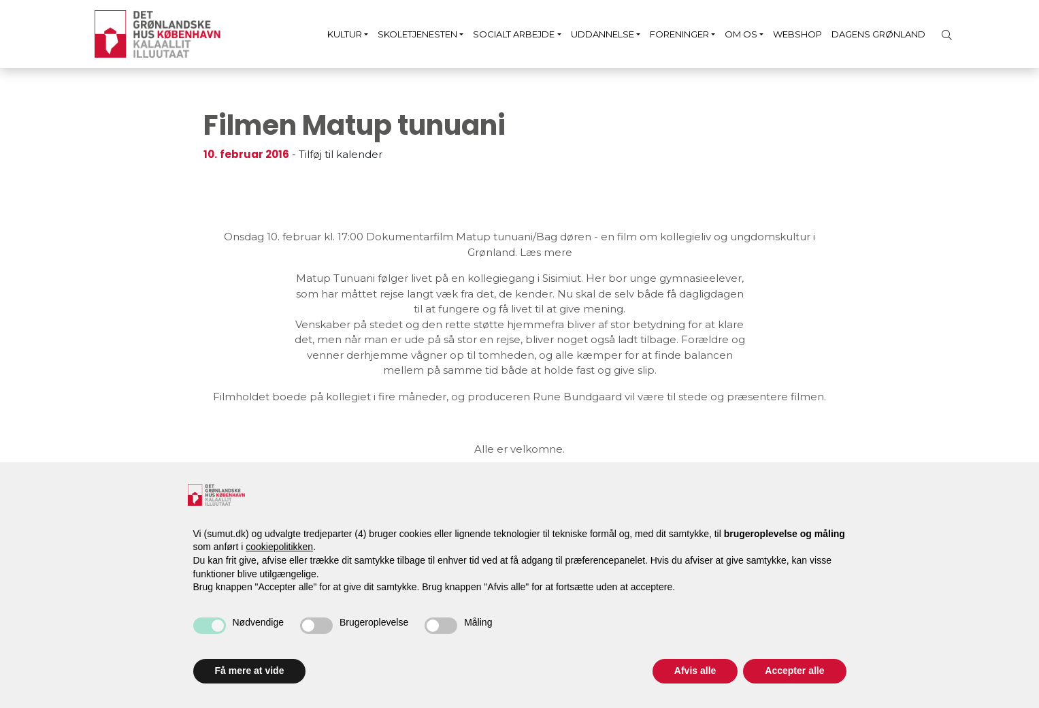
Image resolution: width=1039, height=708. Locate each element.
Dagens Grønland (878, 34)
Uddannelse (602, 34)
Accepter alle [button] (794, 670)
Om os (741, 34)
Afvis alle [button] (695, 670)
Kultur (344, 34)
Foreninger (679, 34)
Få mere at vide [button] (249, 670)
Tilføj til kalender (340, 154)
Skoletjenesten (417, 34)
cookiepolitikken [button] (279, 546)
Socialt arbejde (514, 34)
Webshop (797, 34)
